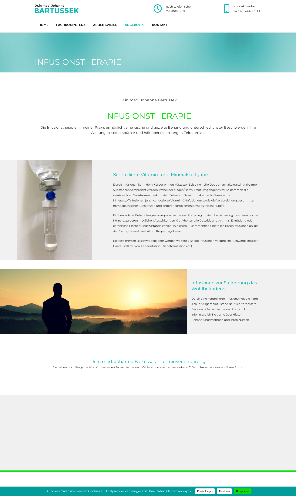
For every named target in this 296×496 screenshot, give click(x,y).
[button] (142, 25)
